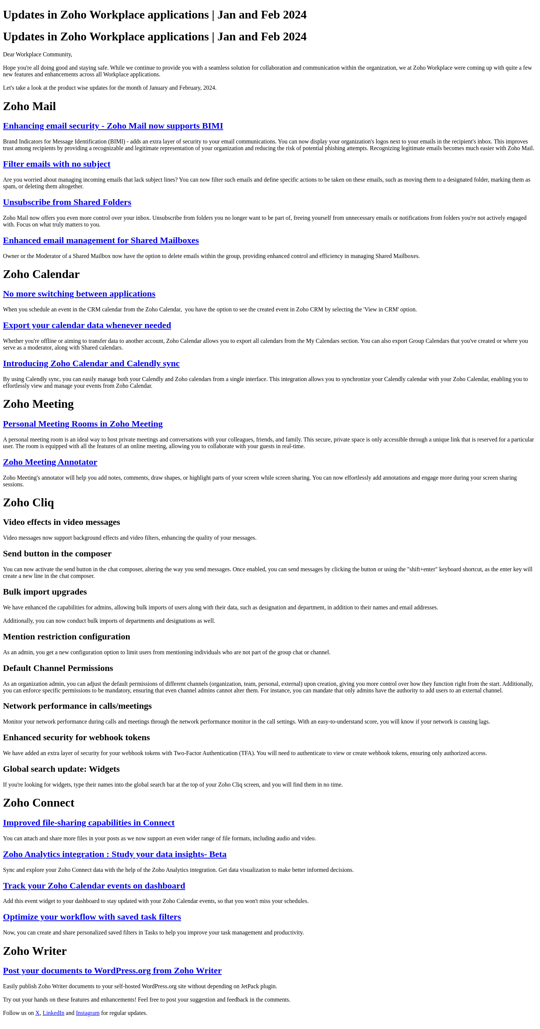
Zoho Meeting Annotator (50, 462)
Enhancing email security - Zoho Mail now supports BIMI (113, 125)
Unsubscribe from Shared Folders (67, 202)
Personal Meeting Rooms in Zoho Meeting (83, 424)
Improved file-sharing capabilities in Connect (89, 822)
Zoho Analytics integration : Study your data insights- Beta (115, 854)
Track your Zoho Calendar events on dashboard (94, 885)
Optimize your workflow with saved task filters (92, 917)
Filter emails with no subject (56, 164)
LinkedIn (53, 1013)
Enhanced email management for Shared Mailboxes (101, 240)
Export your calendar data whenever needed (87, 325)
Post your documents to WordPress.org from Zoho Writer (112, 970)
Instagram (88, 1013)
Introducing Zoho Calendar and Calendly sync (91, 363)
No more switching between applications (79, 293)
